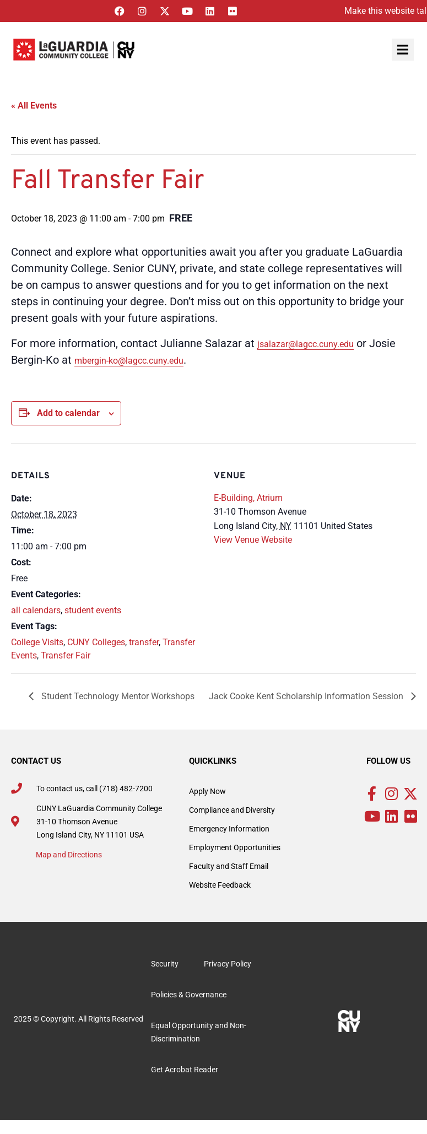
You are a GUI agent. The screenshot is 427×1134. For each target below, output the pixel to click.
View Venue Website (253, 539)
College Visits (37, 642)
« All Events (34, 105)
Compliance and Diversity (232, 810)
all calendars (36, 610)
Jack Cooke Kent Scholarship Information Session (307, 696)
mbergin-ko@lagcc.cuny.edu (128, 360)
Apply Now (207, 791)
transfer (144, 642)
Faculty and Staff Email (228, 866)
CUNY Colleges (96, 642)
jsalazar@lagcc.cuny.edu (305, 344)
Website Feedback (220, 885)
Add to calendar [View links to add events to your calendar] (68, 413)
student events (92, 610)
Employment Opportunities (234, 847)
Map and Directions (69, 854)
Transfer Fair (65, 655)
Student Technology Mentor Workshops (116, 696)
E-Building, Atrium (248, 498)
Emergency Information (229, 828)
